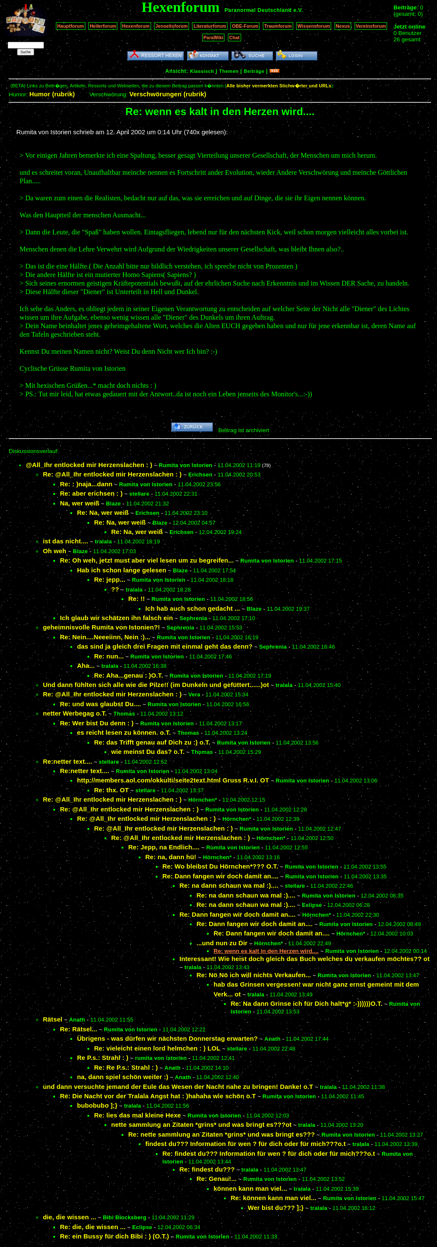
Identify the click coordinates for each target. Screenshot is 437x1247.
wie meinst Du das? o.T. (147, 751)
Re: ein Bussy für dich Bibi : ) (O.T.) (114, 1236)
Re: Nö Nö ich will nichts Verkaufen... (253, 975)
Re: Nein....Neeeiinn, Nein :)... (105, 637)
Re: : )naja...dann (86, 484)
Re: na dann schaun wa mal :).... (228, 885)
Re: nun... (109, 656)
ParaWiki (214, 37)
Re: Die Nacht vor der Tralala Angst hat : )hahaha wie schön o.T (158, 1096)
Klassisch (202, 71)
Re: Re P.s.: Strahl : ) (125, 1067)
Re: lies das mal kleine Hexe (137, 1115)
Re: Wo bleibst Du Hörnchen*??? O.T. (220, 866)
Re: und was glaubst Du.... (100, 703)
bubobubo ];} (97, 1105)
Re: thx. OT (111, 790)
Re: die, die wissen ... (92, 1226)
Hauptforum (70, 26)
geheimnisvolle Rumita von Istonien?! (101, 627)
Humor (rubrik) (52, 94)
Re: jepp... (109, 579)
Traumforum (278, 26)
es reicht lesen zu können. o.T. (124, 732)
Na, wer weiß (79, 503)
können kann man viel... (250, 1188)
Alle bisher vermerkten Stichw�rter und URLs (278, 85)
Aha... (86, 665)
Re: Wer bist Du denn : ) (97, 723)
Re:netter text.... (67, 761)
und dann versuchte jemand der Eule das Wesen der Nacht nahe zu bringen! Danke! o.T (178, 1086)
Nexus (343, 26)
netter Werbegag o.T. (75, 713)
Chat (234, 37)
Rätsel (52, 1019)
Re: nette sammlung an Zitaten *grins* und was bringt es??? (221, 1134)
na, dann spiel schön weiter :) (122, 1076)
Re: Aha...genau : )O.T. (128, 675)
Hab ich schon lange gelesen (121, 570)
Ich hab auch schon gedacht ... (192, 608)
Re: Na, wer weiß (102, 512)
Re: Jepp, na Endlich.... (163, 847)
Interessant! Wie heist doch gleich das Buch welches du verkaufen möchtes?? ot (304, 958)
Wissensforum (313, 26)
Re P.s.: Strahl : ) (102, 1057)
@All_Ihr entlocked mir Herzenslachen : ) (89, 464)
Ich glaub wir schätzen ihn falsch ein (116, 617)
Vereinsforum (371, 26)
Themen (229, 71)
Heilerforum (103, 26)
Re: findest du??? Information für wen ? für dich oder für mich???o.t (268, 1153)
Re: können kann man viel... (273, 1197)
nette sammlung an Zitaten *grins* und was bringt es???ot (201, 1124)
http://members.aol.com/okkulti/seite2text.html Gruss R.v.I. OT (173, 780)
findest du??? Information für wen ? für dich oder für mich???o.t (245, 1143)
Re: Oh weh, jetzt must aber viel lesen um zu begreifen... (146, 560)
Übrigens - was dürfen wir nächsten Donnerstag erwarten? (167, 1038)
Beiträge (254, 71)
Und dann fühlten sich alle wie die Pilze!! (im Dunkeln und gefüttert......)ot (156, 684)
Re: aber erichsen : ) (91, 493)
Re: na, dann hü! (170, 856)
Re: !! (136, 598)
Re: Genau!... (216, 1178)
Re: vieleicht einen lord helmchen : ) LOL (157, 1048)
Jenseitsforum (171, 26)
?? (115, 589)
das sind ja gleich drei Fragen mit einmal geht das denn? (164, 646)
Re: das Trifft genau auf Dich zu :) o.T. (152, 742)
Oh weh (54, 550)
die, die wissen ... (69, 1217)
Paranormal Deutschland (258, 10)
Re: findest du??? (207, 1169)
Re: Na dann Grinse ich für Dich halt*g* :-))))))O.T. (306, 1003)
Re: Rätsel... (78, 1029)
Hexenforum (136, 26)
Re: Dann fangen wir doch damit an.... (220, 876)
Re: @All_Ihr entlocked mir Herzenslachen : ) (112, 474)
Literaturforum (209, 26)
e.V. (298, 10)
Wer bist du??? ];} (275, 1207)
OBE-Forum (245, 26)
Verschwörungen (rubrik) (167, 94)
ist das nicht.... (65, 541)
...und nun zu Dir (222, 943)
